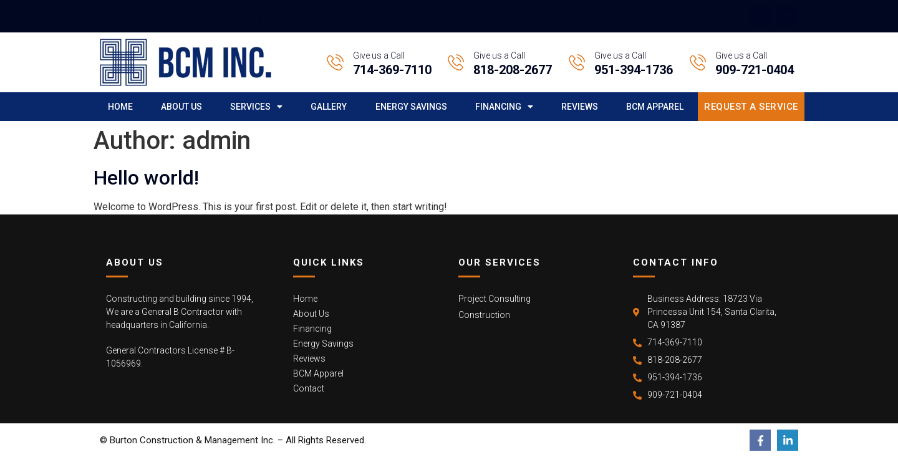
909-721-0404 (754, 69)
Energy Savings (411, 107)
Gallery (329, 107)
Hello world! (146, 178)
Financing (504, 106)
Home (120, 107)
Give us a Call (379, 55)
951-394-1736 (633, 69)
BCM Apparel (654, 107)
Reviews (579, 107)
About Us (181, 107)
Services (256, 106)
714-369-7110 (392, 69)
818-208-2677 (512, 69)
